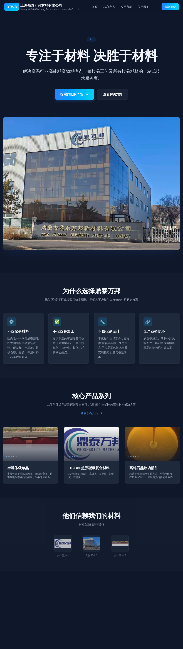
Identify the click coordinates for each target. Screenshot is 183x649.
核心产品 (109, 7)
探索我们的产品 (74, 94)
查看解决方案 (112, 94)
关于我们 (143, 7)
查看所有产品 (91, 413)
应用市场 (126, 7)
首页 (95, 7)
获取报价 (170, 7)
